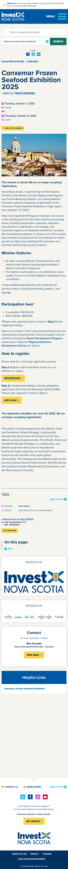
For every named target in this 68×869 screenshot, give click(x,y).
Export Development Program (44, 338)
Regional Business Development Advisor (26, 344)
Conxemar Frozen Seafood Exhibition (24, 688)
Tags (10, 549)
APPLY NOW (10, 400)
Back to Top (57, 499)
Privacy (34, 853)
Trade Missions (24, 93)
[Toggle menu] (56, 16)
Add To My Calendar (13, 128)
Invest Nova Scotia (13, 61)
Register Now (12, 378)
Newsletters (33, 787)
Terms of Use (19, 853)
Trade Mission (23, 506)
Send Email (33, 655)
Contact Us (11, 787)
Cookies (47, 853)
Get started (33, 821)
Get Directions (9, 530)
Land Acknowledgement (31, 859)
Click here (12, 3)
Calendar (32, 61)
